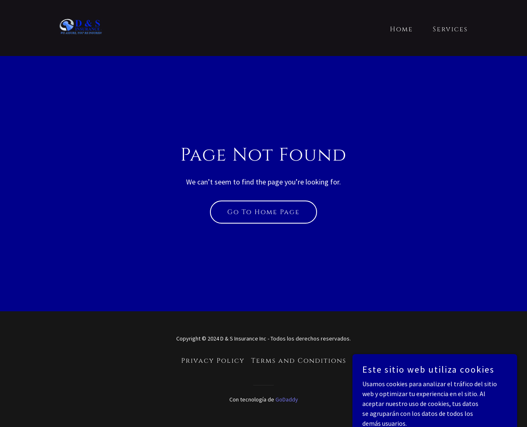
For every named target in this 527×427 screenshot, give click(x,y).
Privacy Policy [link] (213, 360)
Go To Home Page (263, 212)
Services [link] (450, 29)
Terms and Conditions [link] (298, 360)
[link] (80, 27)
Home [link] (401, 29)
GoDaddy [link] (286, 399)
